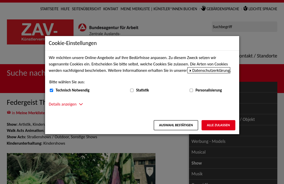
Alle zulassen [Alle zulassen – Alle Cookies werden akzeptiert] (218, 125)
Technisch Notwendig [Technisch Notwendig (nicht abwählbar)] (72, 90)
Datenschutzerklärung (211, 70)
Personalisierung (208, 90)
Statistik (142, 90)
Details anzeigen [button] (63, 104)
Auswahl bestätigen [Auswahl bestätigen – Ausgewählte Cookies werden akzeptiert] (176, 125)
